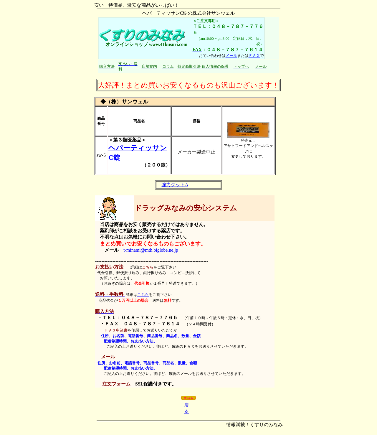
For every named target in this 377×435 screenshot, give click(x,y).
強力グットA (174, 184)
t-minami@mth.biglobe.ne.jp (150, 250)
